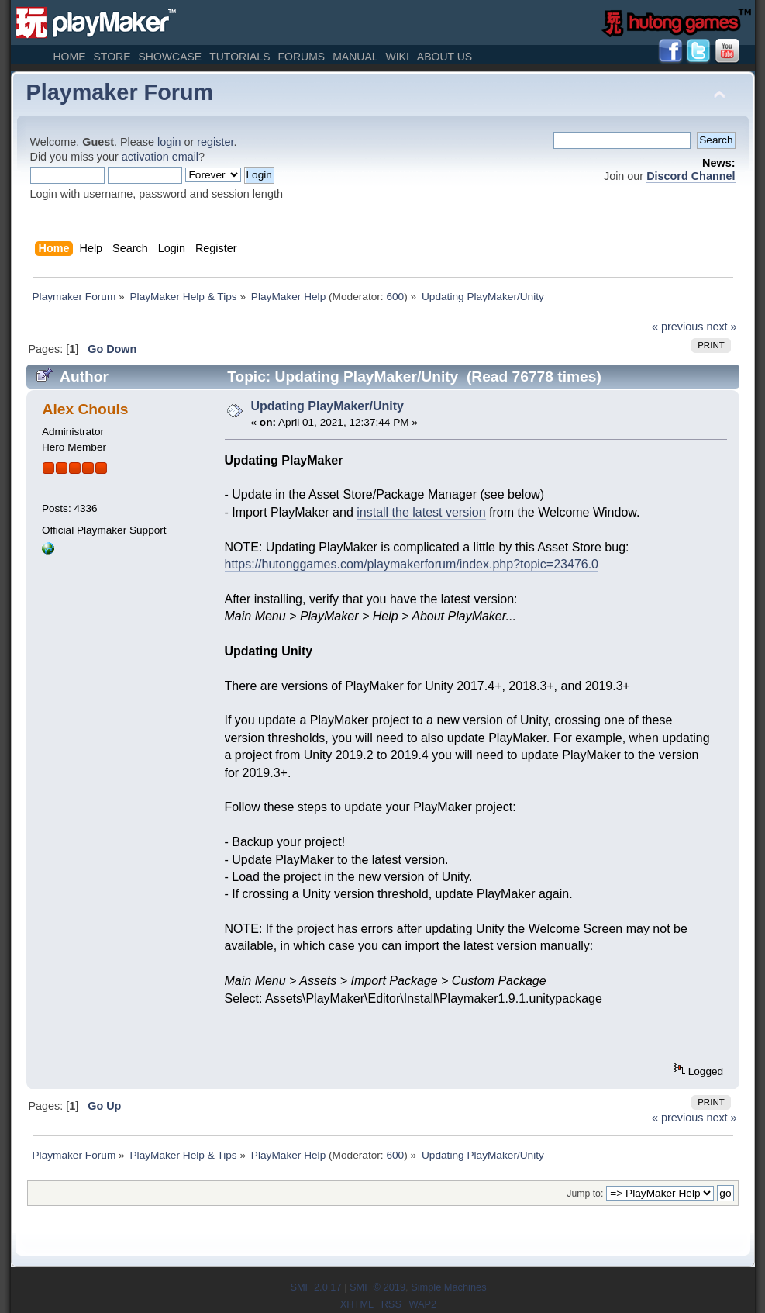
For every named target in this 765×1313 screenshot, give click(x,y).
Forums (301, 56)
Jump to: (585, 1193)
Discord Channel (690, 176)
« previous (677, 326)
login (169, 142)
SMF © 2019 (377, 1287)
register (215, 142)
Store (112, 56)
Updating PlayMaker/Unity (327, 406)
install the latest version (421, 512)
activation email (160, 156)
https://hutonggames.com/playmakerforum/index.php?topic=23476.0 (412, 564)
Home (69, 56)
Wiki (397, 56)
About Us (444, 56)
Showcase (170, 56)
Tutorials (239, 56)
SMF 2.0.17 (315, 1287)
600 (395, 296)
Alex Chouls (86, 409)
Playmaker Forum (120, 92)
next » (721, 326)
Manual (355, 56)
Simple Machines (448, 1287)
